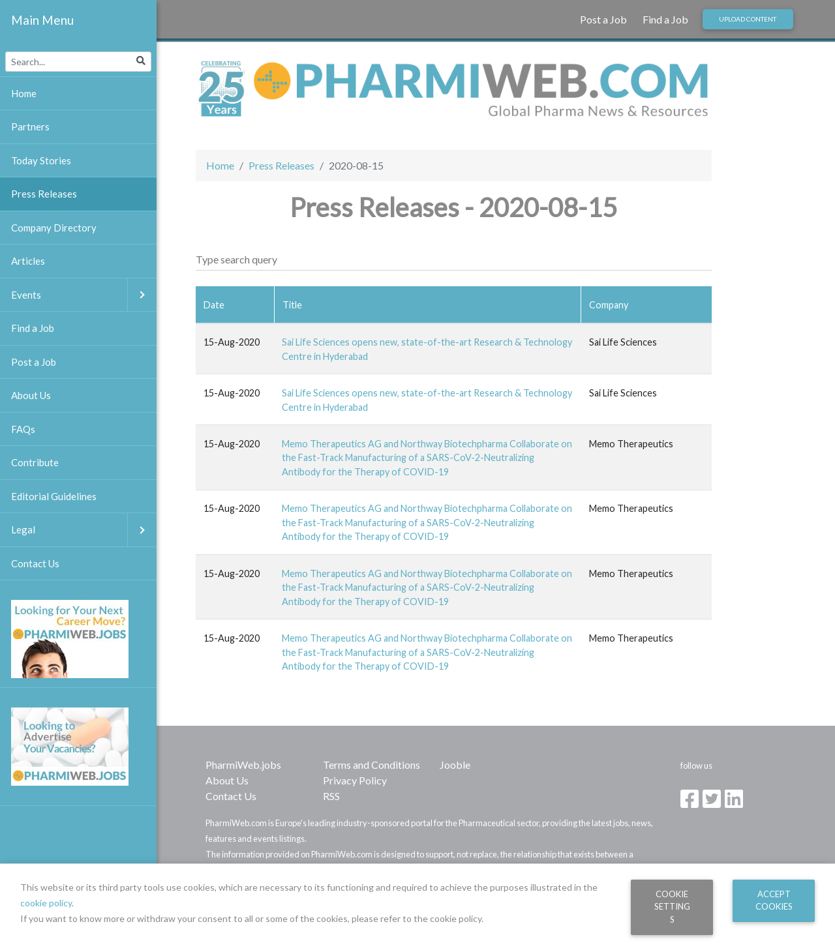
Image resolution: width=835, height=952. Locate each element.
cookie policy (46, 902)
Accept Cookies (774, 900)
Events (84, 295)
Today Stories (41, 160)
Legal (84, 529)
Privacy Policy (355, 780)
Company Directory (54, 227)
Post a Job (603, 19)
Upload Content (747, 19)
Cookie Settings (672, 907)
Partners (30, 126)
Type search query (236, 259)
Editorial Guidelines (54, 496)
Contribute (35, 462)
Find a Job (665, 19)
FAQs (23, 429)
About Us (227, 780)
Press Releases (281, 165)
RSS (331, 796)
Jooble (455, 764)
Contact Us (230, 796)
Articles (28, 261)
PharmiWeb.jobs (243, 764)
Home (220, 165)
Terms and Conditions (371, 764)
